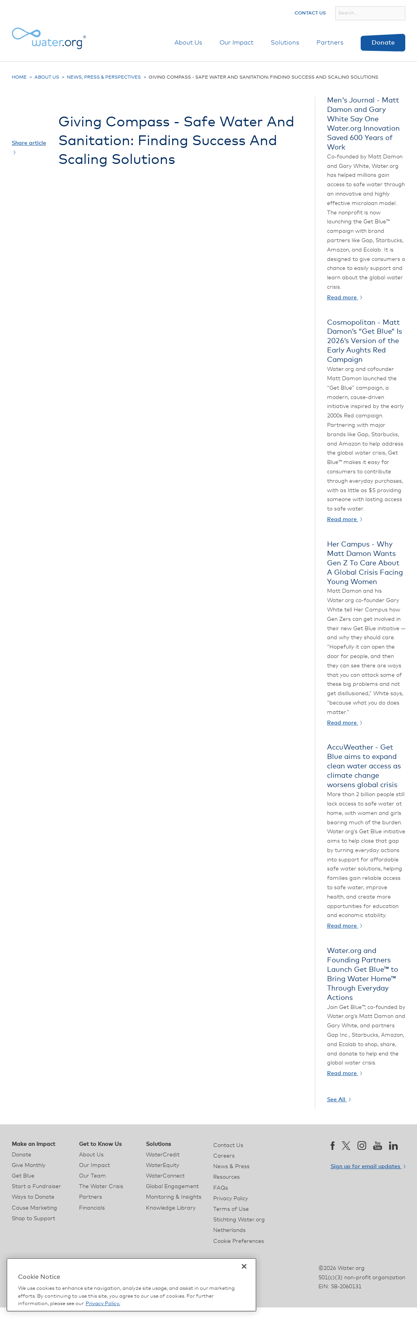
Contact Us (310, 13)
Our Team (92, 1176)
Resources (226, 1177)
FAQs (220, 1188)
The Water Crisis (101, 1186)
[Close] (244, 1266)
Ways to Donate (33, 1197)
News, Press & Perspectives (104, 77)
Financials (92, 1208)
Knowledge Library (171, 1208)
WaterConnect (165, 1176)
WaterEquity (162, 1165)
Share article (29, 147)
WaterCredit (163, 1155)
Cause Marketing (34, 1208)
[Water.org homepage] (49, 38)
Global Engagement (172, 1186)
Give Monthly (28, 1165)
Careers (224, 1156)
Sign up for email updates (368, 1166)
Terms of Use (231, 1209)
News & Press (231, 1166)
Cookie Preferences (238, 1241)
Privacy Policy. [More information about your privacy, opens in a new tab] (103, 1303)
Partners (329, 43)
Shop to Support (33, 1218)
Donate (383, 43)
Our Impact (236, 43)
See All (338, 1099)
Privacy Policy (230, 1198)
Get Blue (23, 1176)
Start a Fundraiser (36, 1186)
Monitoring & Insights (173, 1197)
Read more (344, 297)
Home (19, 77)
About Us (188, 43)
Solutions (285, 43)
